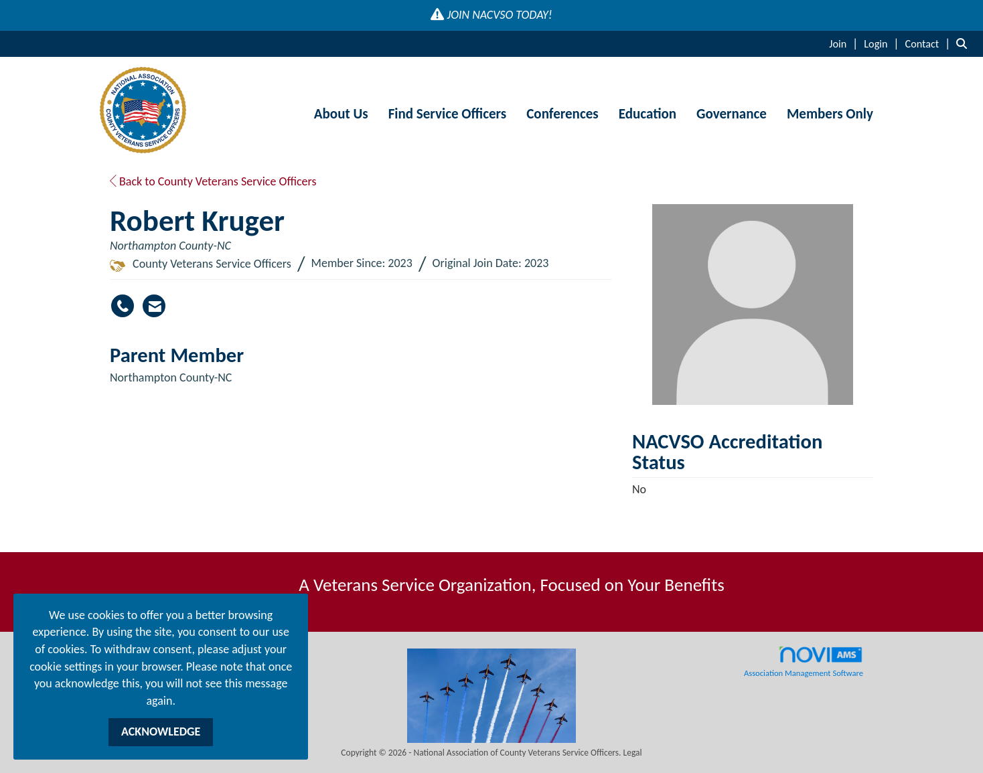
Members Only (830, 113)
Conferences (562, 113)
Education (647, 113)
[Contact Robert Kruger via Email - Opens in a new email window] (154, 306)
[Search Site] (964, 43)
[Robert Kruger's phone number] (122, 306)
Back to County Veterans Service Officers (213, 181)
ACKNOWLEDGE (160, 731)
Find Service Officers (447, 113)
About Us (341, 113)
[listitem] (845, 43)
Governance (731, 113)
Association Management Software (803, 662)
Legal (632, 752)
